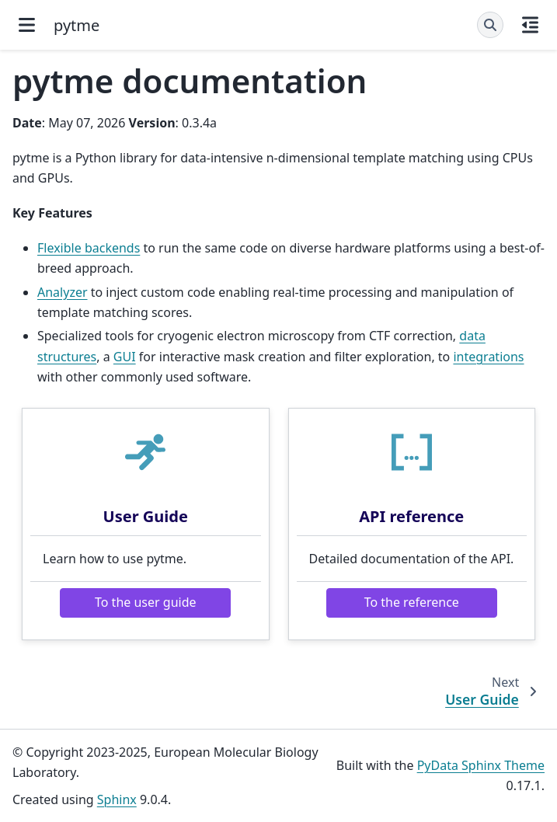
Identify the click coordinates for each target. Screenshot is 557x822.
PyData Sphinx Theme (481, 765)
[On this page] (530, 25)
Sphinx (117, 799)
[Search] (490, 25)
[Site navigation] (26, 25)
